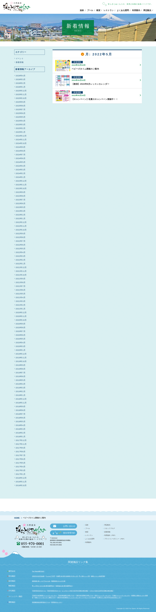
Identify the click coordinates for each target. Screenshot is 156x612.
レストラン (109, 10)
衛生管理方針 (69, 533)
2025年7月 (21, 110)
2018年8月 (21, 410)
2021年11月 (21, 271)
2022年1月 (21, 264)
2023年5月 (21, 207)
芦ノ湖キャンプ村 (84, 576)
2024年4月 (21, 166)
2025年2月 (21, 128)
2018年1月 (21, 437)
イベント (20, 59)
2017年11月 (21, 444)
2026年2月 (21, 83)
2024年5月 (21, 162)
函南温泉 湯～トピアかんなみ (41, 581)
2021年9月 (21, 279)
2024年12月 (21, 136)
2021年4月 (21, 298)
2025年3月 (21, 125)
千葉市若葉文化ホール (54, 590)
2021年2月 (21, 305)
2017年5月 (21, 463)
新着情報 (20, 62)
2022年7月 (21, 241)
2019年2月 (21, 392)
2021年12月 (21, 268)
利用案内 (136, 10)
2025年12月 (21, 91)
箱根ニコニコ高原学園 (98, 576)
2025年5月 (21, 117)
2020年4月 (21, 343)
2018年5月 (21, 422)
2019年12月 (21, 354)
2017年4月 (21, 467)
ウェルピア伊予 (50, 576)
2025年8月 (21, 106)
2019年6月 (21, 377)
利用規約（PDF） (110, 535)
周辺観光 (147, 10)
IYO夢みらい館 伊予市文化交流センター (109, 597)
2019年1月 (21, 395)
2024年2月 (21, 174)
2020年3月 (21, 346)
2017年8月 (21, 452)
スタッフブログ (109, 528)
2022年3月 (21, 256)
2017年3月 (21, 471)
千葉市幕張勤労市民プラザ (66, 595)
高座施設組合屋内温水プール (41, 602)
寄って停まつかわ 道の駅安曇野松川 (43, 586)
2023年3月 (21, 211)
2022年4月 (21, 252)
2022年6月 (21, 245)
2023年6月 (21, 204)
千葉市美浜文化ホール (39, 590)
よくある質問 (123, 10)
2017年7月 (21, 455)
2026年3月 (21, 80)
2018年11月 (21, 403)
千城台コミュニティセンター (121, 595)
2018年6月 (21, 418)
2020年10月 (21, 320)
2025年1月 (21, 132)
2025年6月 (21, 113)
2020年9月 (21, 324)
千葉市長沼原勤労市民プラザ (84, 595)
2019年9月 (21, 365)
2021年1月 (21, 309)
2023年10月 (21, 189)
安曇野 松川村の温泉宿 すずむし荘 (67, 576)
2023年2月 (21, 215)
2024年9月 (21, 147)
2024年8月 (21, 151)
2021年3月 (21, 301)
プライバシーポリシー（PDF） (114, 539)
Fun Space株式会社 (38, 571)
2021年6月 (21, 290)
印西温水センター (56, 602)
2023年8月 (21, 196)
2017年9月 (21, 448)
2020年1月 (21, 350)
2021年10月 (21, 275)
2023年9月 (21, 192)
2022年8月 (21, 237)
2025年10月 (21, 98)
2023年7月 (21, 200)
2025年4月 (21, 121)
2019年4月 (21, 384)
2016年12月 (21, 478)
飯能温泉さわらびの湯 (58, 581)
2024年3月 (21, 170)
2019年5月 (21, 380)
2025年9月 (21, 102)
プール (90, 10)
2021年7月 (21, 286)
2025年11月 (21, 95)
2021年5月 (21, 294)
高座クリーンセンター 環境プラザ (45, 597)
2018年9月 (21, 407)
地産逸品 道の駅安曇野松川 (64, 586)
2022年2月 (21, 260)
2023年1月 (21, 219)
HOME (17, 518)
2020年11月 (21, 316)
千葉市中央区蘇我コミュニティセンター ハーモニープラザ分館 (76, 597)
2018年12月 (21, 399)
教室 (98, 10)
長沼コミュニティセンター (103, 595)
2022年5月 (21, 249)
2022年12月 (21, 222)
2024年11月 (21, 140)
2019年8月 (21, 369)
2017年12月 (21, 440)
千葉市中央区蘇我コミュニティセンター (44, 595)
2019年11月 (21, 358)
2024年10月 (21, 143)
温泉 (82, 10)
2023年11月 (21, 185)
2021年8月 (21, 283)
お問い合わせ (69, 526)
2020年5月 (21, 339)
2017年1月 (21, 474)
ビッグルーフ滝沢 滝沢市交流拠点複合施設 (75, 590)
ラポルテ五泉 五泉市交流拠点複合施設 (101, 590)
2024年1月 (21, 177)
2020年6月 (21, 335)
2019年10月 (21, 362)
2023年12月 (21, 181)
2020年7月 (21, 331)
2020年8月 (21, 328)
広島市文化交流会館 (38, 576)
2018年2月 (21, 433)
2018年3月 (21, 429)
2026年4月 (21, 76)
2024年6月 (21, 159)
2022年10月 (21, 230)
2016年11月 (21, 482)
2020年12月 (21, 313)
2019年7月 (21, 373)
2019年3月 (21, 388)
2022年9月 (21, 234)
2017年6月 (21, 459)
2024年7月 (21, 155)
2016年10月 (21, 486)
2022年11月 (21, 226)
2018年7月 (21, 414)
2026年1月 (21, 87)
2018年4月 (21, 425)
